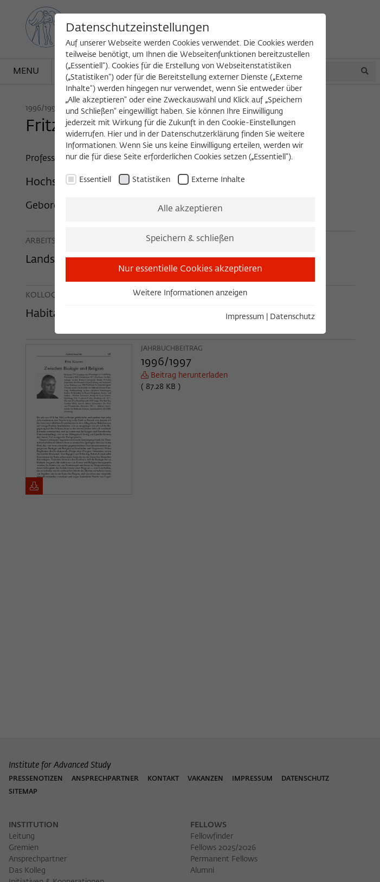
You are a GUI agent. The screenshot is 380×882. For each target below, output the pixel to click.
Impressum (245, 317)
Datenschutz (292, 317)
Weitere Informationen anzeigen (190, 293)
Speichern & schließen (190, 239)
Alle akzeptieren (190, 209)
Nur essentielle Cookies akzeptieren (190, 269)
